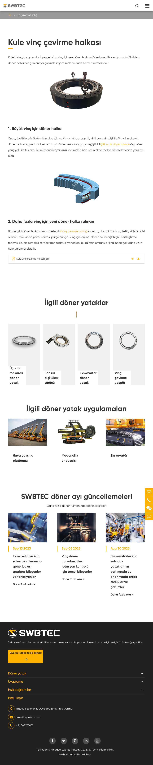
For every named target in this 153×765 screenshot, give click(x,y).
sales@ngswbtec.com (24, 717)
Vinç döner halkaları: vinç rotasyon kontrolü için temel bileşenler (77, 563)
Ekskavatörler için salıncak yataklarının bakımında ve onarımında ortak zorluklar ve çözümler (124, 571)
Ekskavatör (119, 455)
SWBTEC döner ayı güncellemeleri (76, 496)
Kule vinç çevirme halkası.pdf (30, 258)
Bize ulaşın (15, 698)
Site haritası (65, 754)
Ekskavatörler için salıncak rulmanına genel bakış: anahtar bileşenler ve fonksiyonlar (27, 566)
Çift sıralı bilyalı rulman (115, 144)
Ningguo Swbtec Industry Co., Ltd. (71, 749)
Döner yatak (17, 673)
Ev (14, 15)
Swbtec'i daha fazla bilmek (26, 656)
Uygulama (24, 15)
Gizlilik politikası (82, 754)
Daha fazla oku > (24, 584)
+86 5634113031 (20, 725)
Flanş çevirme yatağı (74, 231)
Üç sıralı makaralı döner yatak (16, 375)
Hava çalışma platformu (23, 458)
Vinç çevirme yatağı (121, 378)
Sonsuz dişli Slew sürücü (51, 378)
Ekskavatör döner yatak (88, 378)
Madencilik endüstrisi (70, 458)
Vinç (34, 15)
